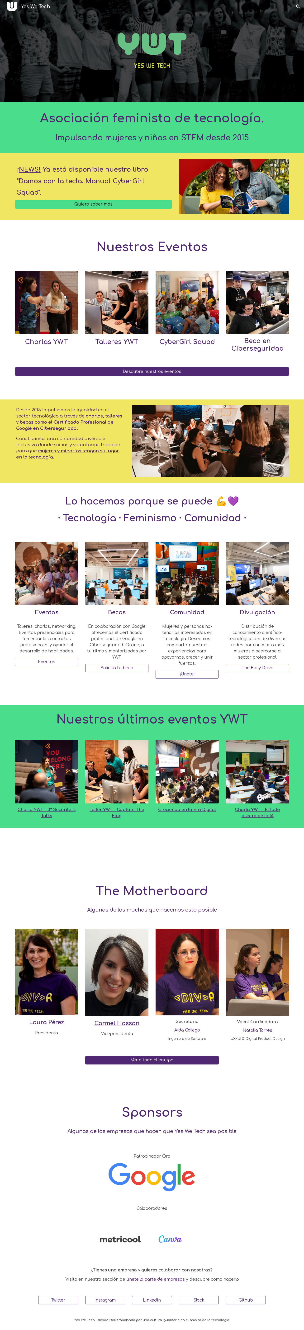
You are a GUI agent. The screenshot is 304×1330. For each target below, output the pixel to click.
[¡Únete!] (187, 674)
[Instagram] (105, 1300)
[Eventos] (46, 662)
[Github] (246, 1300)
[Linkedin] (152, 1300)
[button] (298, 6)
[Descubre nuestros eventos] (152, 371)
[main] (152, 127)
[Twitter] (58, 1300)
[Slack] (198, 1300)
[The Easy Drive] (257, 668)
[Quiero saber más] (93, 204)
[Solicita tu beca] (117, 668)
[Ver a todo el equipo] (152, 1060)
